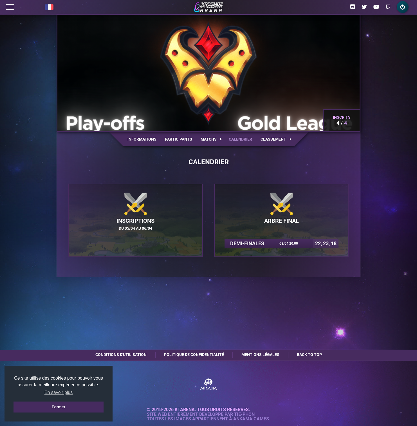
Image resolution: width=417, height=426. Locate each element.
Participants (178, 139)
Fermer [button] (59, 407)
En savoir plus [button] (58, 392)
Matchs (211, 139)
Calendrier (240, 139)
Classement (276, 139)
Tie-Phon (244, 414)
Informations (141, 139)
